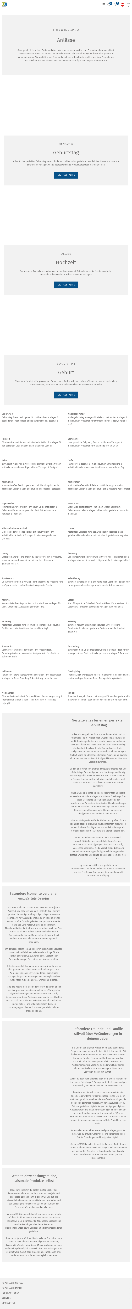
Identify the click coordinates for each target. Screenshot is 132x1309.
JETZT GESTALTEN (13, 148)
